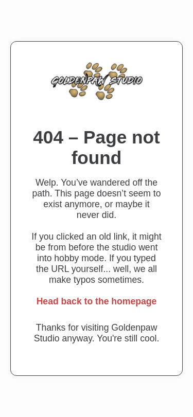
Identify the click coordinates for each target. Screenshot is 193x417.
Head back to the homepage (97, 301)
